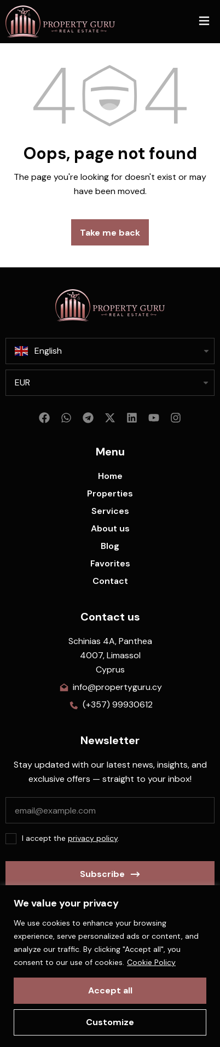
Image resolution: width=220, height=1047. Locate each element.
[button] (204, 21)
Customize (110, 1022)
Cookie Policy (151, 962)
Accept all (110, 990)
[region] (110, 966)
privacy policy (93, 838)
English (38, 351)
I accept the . (70, 838)
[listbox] (110, 383)
